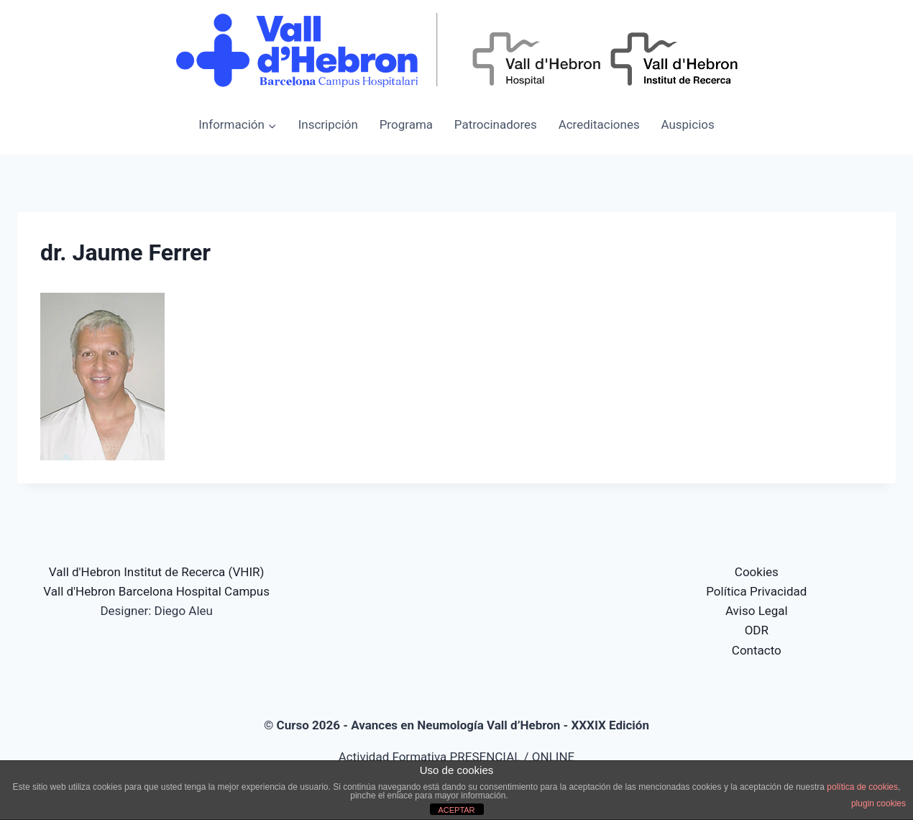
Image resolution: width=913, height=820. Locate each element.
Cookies (757, 572)
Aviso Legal (756, 610)
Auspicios (687, 124)
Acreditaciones (599, 124)
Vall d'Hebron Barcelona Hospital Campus (156, 591)
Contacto (756, 650)
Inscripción (328, 124)
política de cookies (862, 787)
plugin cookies (878, 803)
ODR (757, 630)
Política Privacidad (756, 591)
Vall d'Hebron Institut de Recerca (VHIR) (157, 572)
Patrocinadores (495, 124)
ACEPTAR (456, 810)
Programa (406, 124)
